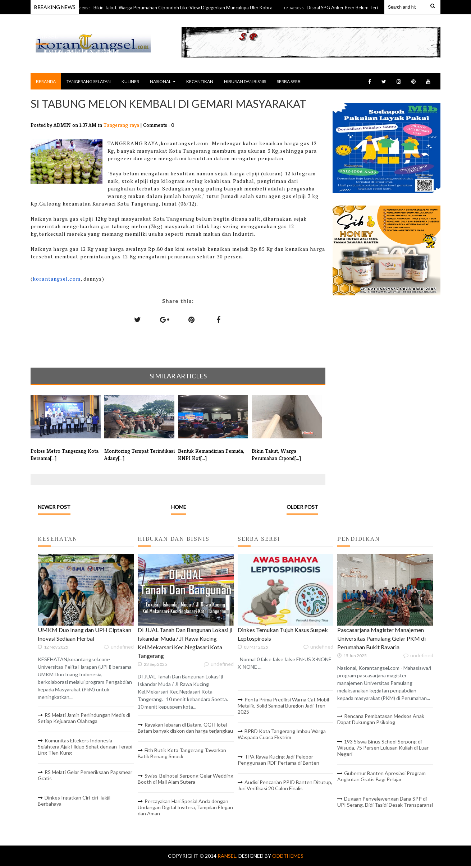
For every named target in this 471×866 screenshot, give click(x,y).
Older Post (302, 507)
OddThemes (287, 856)
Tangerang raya (122, 124)
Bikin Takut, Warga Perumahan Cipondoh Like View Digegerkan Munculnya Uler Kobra (185, 7)
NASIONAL (162, 81)
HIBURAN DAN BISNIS (245, 81)
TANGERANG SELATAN (89, 81)
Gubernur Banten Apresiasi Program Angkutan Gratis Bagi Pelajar (381, 776)
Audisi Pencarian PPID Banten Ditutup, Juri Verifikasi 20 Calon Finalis (285, 785)
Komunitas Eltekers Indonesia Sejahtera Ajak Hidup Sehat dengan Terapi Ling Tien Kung (85, 746)
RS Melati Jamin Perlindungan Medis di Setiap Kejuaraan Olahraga (84, 718)
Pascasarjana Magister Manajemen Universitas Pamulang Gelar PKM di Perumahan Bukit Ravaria (381, 638)
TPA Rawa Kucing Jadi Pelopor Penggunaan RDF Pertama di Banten (278, 760)
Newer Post (54, 507)
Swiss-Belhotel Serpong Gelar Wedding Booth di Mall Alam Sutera (185, 779)
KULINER (130, 81)
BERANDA (46, 81)
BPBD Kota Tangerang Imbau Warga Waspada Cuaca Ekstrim (282, 734)
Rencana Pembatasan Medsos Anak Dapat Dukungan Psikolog (380, 719)
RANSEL (47, 36)
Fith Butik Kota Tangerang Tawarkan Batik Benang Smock (182, 753)
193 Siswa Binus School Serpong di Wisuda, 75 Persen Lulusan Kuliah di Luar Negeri (383, 747)
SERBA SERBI (289, 81)
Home (178, 507)
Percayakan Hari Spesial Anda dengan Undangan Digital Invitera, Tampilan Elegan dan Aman (185, 807)
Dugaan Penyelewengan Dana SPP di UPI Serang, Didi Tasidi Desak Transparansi (385, 802)
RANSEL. (228, 856)
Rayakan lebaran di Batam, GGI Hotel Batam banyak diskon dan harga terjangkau (185, 728)
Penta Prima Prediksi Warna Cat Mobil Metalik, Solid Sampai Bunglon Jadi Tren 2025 (283, 705)
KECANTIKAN (199, 81)
